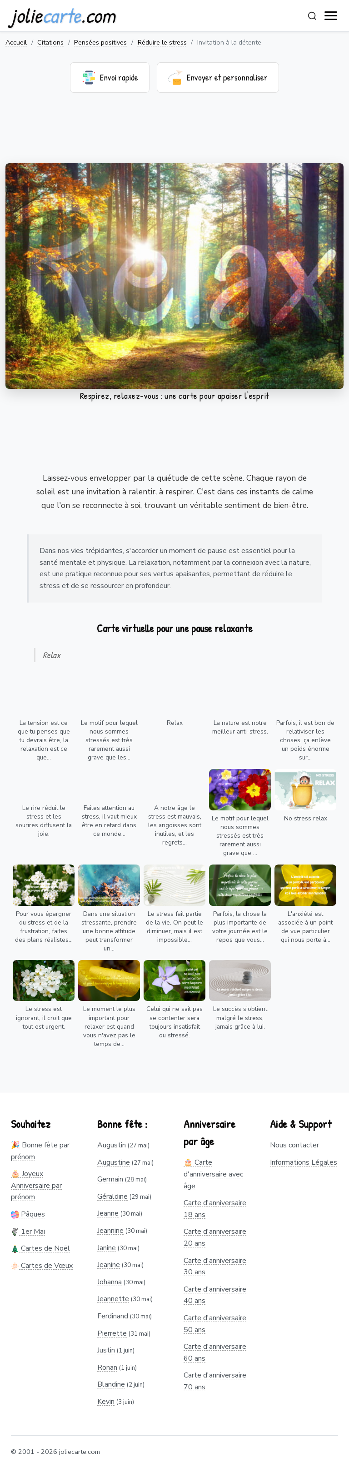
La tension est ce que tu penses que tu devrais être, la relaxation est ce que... (44, 740)
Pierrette (112, 1333)
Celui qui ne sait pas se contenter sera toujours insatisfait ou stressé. (174, 1022)
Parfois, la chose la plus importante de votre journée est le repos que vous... (240, 927)
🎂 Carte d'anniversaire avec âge (213, 1174)
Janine (106, 1248)
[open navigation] (331, 16)
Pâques (28, 1214)
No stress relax (305, 818)
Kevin (106, 1402)
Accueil (16, 42)
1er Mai (28, 1232)
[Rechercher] (312, 16)
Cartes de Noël (40, 1248)
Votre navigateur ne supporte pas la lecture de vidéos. (174, 276)
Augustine (113, 1162)
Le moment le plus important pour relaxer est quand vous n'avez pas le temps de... (109, 1026)
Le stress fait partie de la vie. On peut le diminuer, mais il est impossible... (174, 927)
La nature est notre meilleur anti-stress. (240, 727)
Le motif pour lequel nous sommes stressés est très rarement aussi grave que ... (240, 835)
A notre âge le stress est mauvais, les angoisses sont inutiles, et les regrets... (174, 825)
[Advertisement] (174, 133)
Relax (175, 723)
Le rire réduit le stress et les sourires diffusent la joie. (43, 821)
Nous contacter (294, 1145)
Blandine (111, 1384)
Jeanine (108, 1265)
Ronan (107, 1367)
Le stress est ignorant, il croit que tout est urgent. (44, 1018)
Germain (110, 1179)
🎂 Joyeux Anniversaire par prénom (36, 1185)
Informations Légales (303, 1162)
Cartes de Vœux (42, 1266)
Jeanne (108, 1213)
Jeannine (110, 1231)
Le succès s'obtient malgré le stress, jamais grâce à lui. (240, 1018)
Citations (50, 42)
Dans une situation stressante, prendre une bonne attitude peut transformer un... (109, 931)
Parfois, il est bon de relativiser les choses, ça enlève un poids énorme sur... (305, 740)
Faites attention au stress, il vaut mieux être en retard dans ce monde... (109, 821)
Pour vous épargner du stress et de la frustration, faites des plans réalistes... (44, 927)
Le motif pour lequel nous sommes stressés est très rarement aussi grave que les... (109, 740)
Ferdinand (112, 1316)
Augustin (111, 1145)
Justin (106, 1350)
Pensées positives (100, 42)
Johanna (109, 1282)
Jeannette (113, 1299)
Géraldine (112, 1196)
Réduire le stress (162, 42)
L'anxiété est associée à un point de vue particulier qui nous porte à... (305, 927)
